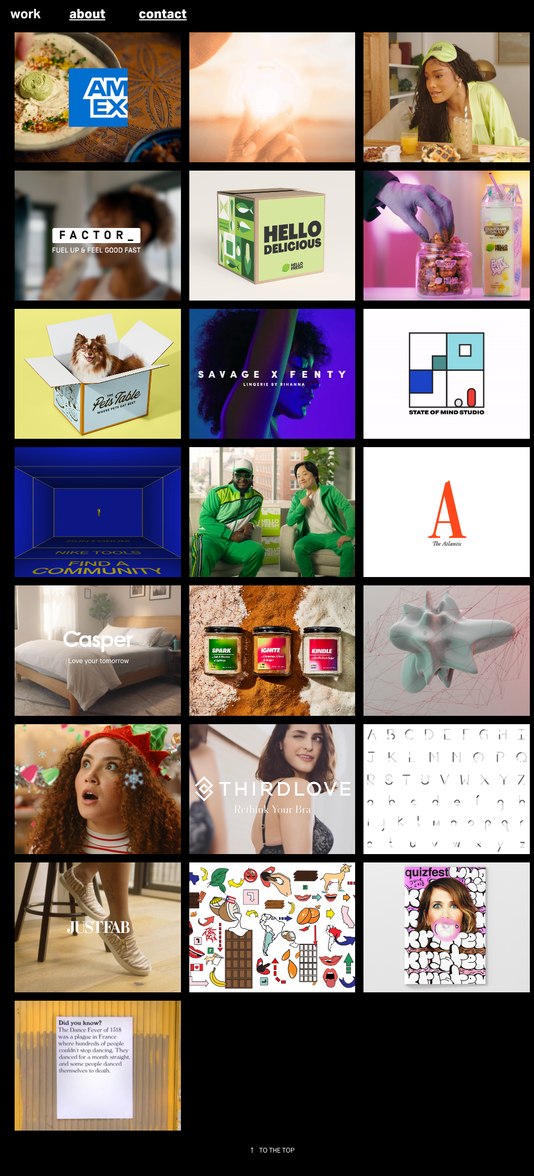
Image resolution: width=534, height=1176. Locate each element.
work (25, 14)
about (87, 14)
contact (163, 14)
